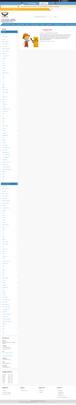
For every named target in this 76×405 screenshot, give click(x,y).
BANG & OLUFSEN (6, 48)
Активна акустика (6, 157)
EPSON (3, 68)
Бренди (13, 24)
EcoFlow (4, 142)
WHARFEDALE (5, 135)
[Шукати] (55, 17)
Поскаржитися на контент (42, 402)
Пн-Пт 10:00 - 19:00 (61, 395)
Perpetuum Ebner (5, 109)
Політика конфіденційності (53, 402)
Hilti (3, 181)
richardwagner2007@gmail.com (7, 355)
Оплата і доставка (34, 24)
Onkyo (3, 101)
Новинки (41, 390)
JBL (3, 80)
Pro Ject (3, 106)
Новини (41, 392)
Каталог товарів (20, 24)
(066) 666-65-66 (60, 394)
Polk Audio (4, 104)
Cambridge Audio (5, 55)
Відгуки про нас (24, 390)
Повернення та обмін (58, 24)
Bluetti (3, 174)
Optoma (4, 99)
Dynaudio (4, 58)
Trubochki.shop (7, 24)
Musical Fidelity (5, 92)
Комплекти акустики (6, 162)
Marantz (4, 87)
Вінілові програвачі (6, 166)
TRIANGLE (4, 133)
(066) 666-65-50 (60, 392)
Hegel (3, 77)
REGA (3, 113)
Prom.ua (44, 400)
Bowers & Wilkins (5, 51)
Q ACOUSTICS (5, 111)
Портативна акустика (6, 169)
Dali (3, 60)
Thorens (4, 130)
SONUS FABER (5, 125)
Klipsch (3, 84)
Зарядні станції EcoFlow (70, 24)
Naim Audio (4, 97)
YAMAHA (4, 140)
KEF (3, 82)
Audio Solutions (5, 36)
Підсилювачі (4, 150)
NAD (3, 94)
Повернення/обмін (7, 394)
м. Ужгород (60, 390)
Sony (3, 179)
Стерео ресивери (6, 147)
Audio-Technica (5, 41)
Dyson (3, 176)
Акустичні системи (6, 154)
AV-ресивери (5, 145)
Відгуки (27, 24)
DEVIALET (4, 65)
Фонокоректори (5, 152)
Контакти (42, 24)
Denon (3, 63)
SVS (3, 123)
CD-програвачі (5, 164)
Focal (3, 75)
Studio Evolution (5, 72)
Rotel (3, 121)
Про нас (4, 390)
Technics (4, 128)
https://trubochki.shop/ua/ (7, 352)
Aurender (4, 39)
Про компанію (49, 24)
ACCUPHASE (4, 34)
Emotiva (4, 70)
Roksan (3, 118)
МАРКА (3, 31)
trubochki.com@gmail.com (63, 397)
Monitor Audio (5, 89)
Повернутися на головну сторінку (47, 41)
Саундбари (4, 159)
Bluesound (4, 53)
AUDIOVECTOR (5, 43)
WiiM (3, 137)
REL (3, 116)
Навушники (4, 171)
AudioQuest (4, 46)
